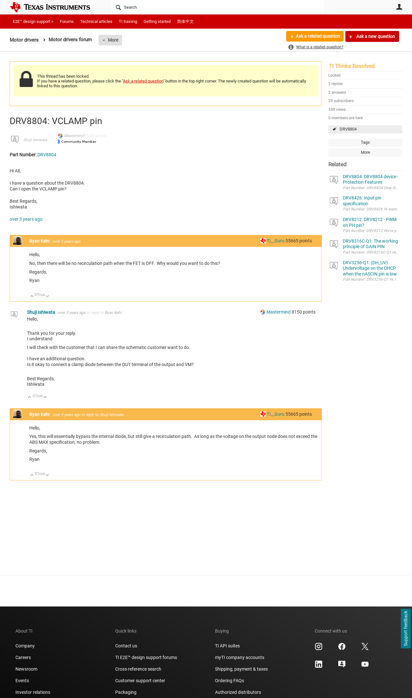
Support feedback (405, 628)
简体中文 (185, 21)
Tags (365, 142)
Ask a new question (375, 36)
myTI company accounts (239, 657)
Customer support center (140, 680)
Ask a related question (317, 36)
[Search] (217, 7)
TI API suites (227, 645)
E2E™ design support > (33, 21)
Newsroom (26, 669)
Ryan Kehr (40, 241)
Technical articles (96, 21)
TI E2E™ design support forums (146, 657)
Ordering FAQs (229, 680)
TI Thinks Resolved (352, 66)
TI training (128, 21)
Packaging (125, 692)
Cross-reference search (138, 669)
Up (32, 296)
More (113, 40)
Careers (23, 657)
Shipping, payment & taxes (241, 669)
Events (22, 680)
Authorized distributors (238, 692)
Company (25, 645)
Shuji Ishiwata (35, 140)
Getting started (157, 21)
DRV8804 (348, 129)
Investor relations (32, 692)
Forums (67, 21)
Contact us (126, 645)
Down (47, 296)
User (399, 7)
